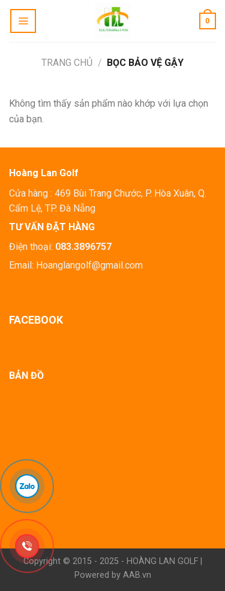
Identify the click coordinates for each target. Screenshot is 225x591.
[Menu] (23, 21)
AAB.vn (137, 575)
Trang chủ (66, 62)
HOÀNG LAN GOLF (162, 561)
